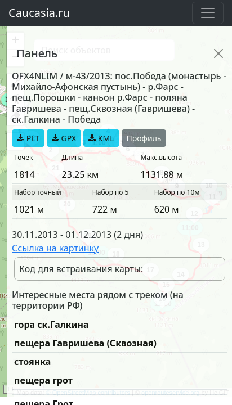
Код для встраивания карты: (81, 269)
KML (101, 138)
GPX (64, 138)
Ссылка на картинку (55, 248)
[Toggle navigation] (208, 13)
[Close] (218, 53)
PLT (28, 138)
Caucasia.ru (39, 12)
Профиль (144, 138)
